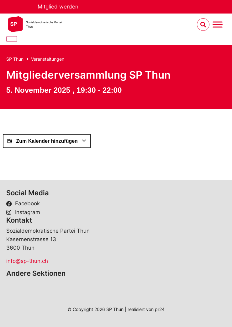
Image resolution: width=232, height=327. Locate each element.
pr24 (160, 309)
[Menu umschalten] (218, 25)
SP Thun (15, 59)
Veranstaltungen (47, 59)
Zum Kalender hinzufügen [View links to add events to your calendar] (47, 141)
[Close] (11, 39)
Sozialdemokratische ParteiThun (44, 24)
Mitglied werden (58, 6)
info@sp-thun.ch (27, 261)
